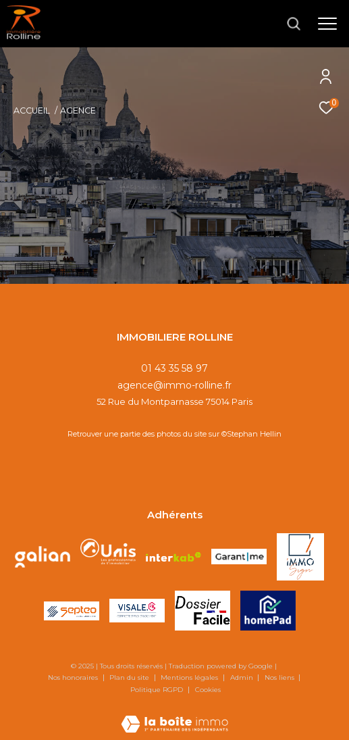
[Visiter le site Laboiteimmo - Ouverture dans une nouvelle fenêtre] (174, 715)
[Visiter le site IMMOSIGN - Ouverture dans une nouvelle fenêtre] (300, 557)
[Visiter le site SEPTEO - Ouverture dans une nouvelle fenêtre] (71, 610)
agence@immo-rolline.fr (174, 385)
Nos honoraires (74, 677)
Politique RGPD (156, 689)
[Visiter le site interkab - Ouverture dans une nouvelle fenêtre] (173, 557)
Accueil (32, 110)
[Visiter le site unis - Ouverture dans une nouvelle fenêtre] (108, 557)
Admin (242, 677)
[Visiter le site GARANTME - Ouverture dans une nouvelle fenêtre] (239, 556)
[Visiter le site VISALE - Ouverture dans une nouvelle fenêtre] (137, 610)
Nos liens (280, 677)
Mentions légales (190, 677)
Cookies (208, 690)
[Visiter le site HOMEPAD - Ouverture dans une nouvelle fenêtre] (268, 611)
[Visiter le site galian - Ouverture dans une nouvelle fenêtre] (42, 557)
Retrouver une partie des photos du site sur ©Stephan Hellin (174, 434)
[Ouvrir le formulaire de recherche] (293, 23)
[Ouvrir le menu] (327, 23)
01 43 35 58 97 (174, 368)
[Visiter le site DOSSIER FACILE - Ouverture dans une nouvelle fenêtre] (202, 611)
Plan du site (130, 677)
